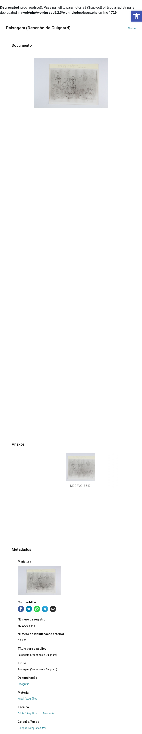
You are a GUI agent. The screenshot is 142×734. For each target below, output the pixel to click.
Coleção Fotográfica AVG (32, 728)
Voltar (132, 28)
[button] (136, 16)
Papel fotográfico (27, 698)
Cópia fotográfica (28, 713)
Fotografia (23, 684)
